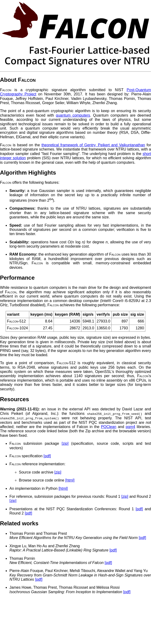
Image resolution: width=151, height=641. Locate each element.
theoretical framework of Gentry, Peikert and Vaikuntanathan (93, 145)
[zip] (65, 443)
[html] (70, 480)
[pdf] (47, 456)
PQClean (108, 427)
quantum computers (73, 115)
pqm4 (130, 427)
